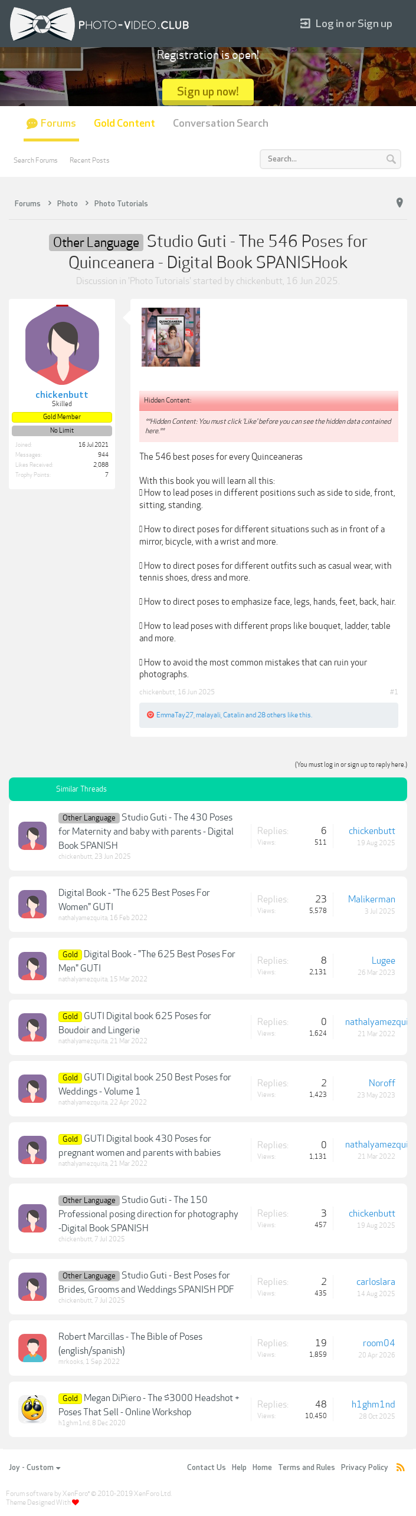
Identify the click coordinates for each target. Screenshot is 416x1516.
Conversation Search (220, 123)
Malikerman (371, 899)
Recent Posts (90, 160)
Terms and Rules (306, 1467)
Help (239, 1467)
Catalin (233, 715)
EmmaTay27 (175, 715)
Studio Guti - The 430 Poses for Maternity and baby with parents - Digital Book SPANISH (146, 832)
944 (103, 455)
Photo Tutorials (159, 281)
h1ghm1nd (74, 1423)
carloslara (375, 1282)
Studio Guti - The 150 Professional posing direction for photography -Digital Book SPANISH (148, 1214)
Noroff (382, 1083)
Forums (58, 123)
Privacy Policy (364, 1467)
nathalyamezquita (82, 918)
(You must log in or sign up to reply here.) (351, 765)
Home (262, 1467)
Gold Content (124, 123)
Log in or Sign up (346, 24)
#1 (394, 692)
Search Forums (36, 160)
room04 (379, 1343)
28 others (271, 715)
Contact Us (206, 1467)
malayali (208, 715)
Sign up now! (208, 91)
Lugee (383, 961)
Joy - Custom (34, 1467)
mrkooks (70, 1362)
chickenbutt (259, 281)
